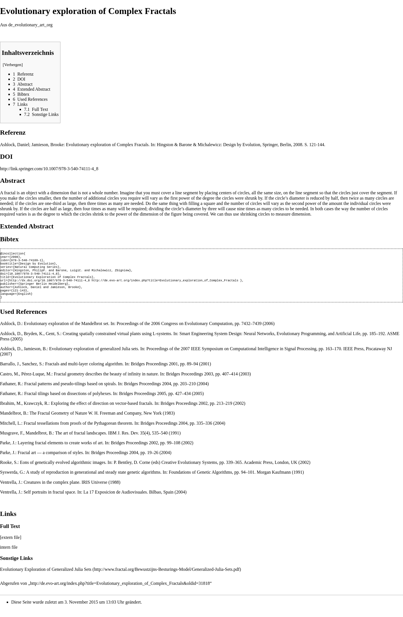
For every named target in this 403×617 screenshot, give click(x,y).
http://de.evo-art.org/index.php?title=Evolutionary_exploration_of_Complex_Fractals (165, 285)
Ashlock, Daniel (14, 144)
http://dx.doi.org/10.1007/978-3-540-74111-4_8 (49, 285)
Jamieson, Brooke (47, 144)
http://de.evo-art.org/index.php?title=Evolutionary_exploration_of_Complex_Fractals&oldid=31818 (120, 591)
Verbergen (13, 64)
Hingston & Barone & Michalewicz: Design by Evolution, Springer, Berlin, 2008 (229, 144)
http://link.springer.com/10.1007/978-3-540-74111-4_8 (49, 168)
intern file (9, 555)
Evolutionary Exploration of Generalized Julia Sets (46, 577)
